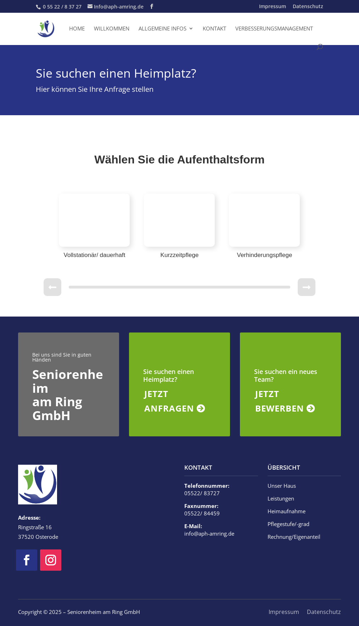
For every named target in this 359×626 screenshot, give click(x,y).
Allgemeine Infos (162, 29)
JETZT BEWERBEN (279, 400)
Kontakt (214, 29)
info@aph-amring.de (209, 532)
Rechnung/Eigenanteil (294, 536)
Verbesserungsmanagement (274, 29)
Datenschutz (308, 7)
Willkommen (111, 29)
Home (77, 29)
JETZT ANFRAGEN (169, 400)
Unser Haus (282, 484)
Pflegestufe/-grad (288, 523)
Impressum (272, 7)
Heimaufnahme (286, 510)
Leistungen (281, 497)
